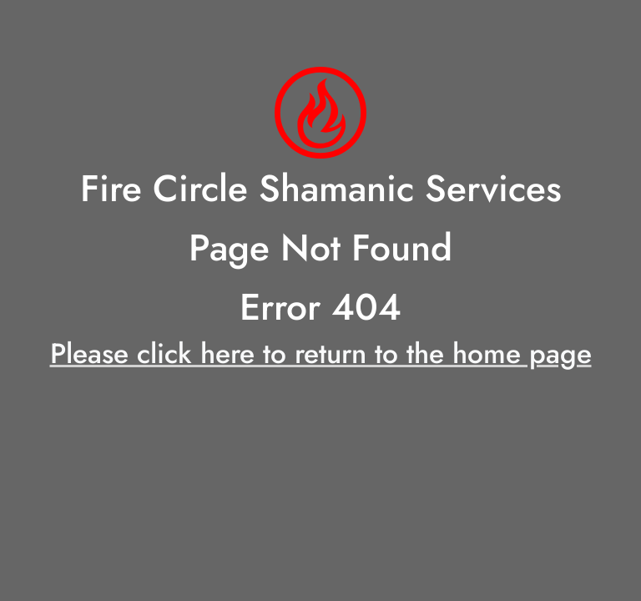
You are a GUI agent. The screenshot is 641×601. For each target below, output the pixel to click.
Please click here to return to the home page (321, 353)
